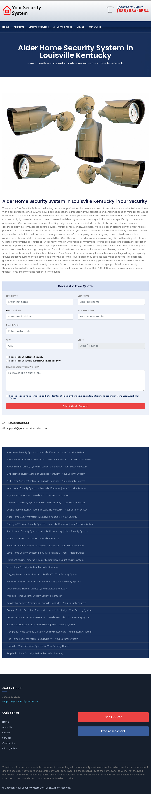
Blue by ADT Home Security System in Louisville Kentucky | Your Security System (50, 523)
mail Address (13, 310)
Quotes (6, 732)
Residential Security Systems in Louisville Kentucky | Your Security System (46, 602)
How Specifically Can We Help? (23, 367)
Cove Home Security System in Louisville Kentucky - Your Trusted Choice (45, 552)
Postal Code (12, 325)
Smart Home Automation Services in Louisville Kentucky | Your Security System (49, 459)
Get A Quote (113, 717)
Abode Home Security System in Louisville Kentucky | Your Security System (47, 466)
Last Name (83, 295)
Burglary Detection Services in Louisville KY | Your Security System (42, 574)
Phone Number (86, 310)
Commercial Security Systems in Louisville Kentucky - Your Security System (46, 502)
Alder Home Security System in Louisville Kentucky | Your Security (42, 516)
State (81, 339)
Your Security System (28, 787)
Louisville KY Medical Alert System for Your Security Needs (38, 645)
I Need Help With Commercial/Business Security (35, 361)
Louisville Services (39, 26)
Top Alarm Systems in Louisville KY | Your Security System (38, 495)
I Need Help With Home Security (26, 357)
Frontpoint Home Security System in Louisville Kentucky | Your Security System (49, 631)
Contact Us (8, 743)
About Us (19, 26)
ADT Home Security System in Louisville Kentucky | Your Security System (46, 480)
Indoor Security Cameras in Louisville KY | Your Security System (41, 624)
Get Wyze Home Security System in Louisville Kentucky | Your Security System (49, 617)
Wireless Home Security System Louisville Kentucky (34, 595)
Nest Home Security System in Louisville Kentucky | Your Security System (46, 488)
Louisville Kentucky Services (52, 63)
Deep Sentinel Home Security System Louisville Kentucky (37, 588)
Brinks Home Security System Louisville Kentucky (33, 538)
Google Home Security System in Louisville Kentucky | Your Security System (47, 509)
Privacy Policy (9, 748)
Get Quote (95, 26)
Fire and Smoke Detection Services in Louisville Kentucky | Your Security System (49, 610)
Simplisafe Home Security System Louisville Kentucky (35, 653)
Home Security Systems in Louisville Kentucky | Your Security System (44, 581)
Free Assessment (113, 731)
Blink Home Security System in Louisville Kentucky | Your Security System (46, 473)
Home (5, 26)
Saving (80, 26)
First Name (12, 295)
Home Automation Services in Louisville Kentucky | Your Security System (45, 545)
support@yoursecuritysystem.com (28, 428)
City (8, 339)
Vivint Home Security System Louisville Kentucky (32, 567)
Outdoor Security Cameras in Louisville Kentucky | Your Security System (45, 559)
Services (6, 737)
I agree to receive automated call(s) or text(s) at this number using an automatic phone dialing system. (74, 397)
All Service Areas (62, 26)
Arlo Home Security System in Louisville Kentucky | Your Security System (46, 452)
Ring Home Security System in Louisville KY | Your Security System (42, 638)
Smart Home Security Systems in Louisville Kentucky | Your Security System (47, 531)
